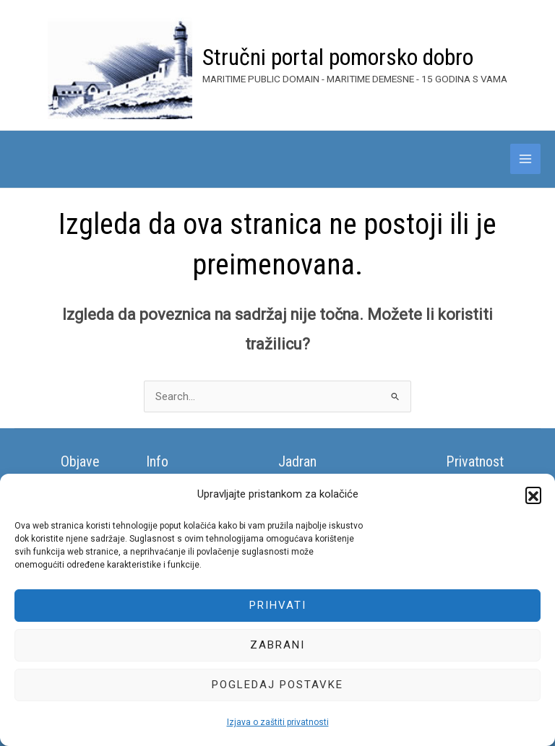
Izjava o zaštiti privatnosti (278, 722)
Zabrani (277, 644)
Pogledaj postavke (277, 684)
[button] (533, 494)
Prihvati (277, 605)
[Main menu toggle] (525, 159)
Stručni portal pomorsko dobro (337, 57)
